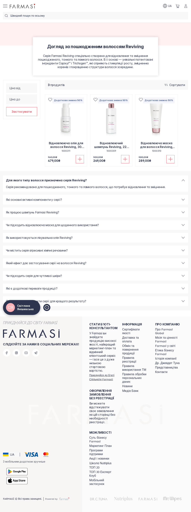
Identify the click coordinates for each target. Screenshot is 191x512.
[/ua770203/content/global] (168, 331)
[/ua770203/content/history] (166, 358)
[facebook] (6, 353)
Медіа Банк (130, 391)
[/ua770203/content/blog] (127, 386)
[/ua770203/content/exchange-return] (135, 349)
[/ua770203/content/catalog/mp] (100, 446)
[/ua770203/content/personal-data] (135, 378)
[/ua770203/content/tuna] (167, 363)
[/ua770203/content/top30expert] (102, 474)
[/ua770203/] (23, 6)
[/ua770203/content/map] (166, 367)
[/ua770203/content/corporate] (165, 346)
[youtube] (26, 353)
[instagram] (16, 353)
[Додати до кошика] (80, 159)
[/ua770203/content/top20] (94, 467)
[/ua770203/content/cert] (135, 331)
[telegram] (36, 353)
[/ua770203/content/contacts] (161, 372)
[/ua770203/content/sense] (102, 439)
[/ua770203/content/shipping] (135, 339)
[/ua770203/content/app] (102, 482)
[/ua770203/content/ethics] (168, 352)
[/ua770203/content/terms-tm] (135, 368)
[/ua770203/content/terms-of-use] (135, 359)
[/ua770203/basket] (177, 6)
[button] (21, 111)
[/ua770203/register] (103, 377)
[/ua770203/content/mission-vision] (168, 339)
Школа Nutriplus (100, 463)
